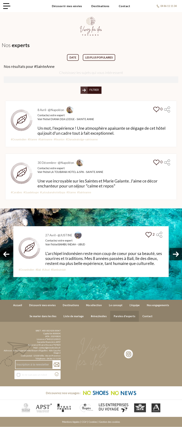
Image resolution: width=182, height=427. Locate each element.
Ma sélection (94, 305)
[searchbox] (6, 79)
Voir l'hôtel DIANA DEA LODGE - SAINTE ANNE (66, 119)
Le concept (115, 305)
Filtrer (94, 90)
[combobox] (91, 79)
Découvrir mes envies (67, 6)
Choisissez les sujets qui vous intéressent (91, 72)
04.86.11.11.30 (54, 358)
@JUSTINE (65, 235)
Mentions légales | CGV (74, 422)
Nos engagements (158, 305)
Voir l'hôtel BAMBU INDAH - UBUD (66, 244)
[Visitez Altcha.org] (57, 375)
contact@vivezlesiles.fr (50, 348)
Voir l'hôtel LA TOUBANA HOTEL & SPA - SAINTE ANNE (70, 172)
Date (72, 57)
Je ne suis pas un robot (34, 374)
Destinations (100, 6)
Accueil (17, 305)
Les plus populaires (99, 57)
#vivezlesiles (99, 316)
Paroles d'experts (124, 316)
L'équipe (135, 305)
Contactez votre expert (51, 115)
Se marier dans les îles (43, 316)
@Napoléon (56, 110)
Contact (124, 6)
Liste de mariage (73, 316)
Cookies (93, 422)
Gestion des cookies (109, 422)
